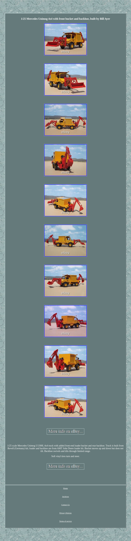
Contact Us (65, 505)
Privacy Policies (65, 513)
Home (65, 488)
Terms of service (65, 521)
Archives (65, 496)
